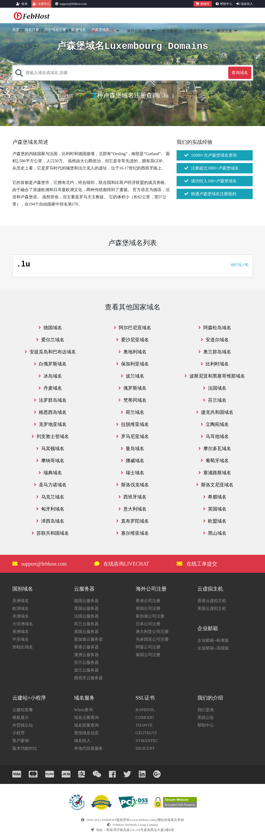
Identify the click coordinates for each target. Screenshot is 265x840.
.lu (165, 95)
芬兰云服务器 (86, 662)
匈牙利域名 (50, 509)
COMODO (145, 717)
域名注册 (32, 30)
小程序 (18, 733)
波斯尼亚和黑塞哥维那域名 (215, 376)
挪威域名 (132, 460)
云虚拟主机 (195, 31)
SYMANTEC (147, 740)
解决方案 (224, 31)
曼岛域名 (132, 448)
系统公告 (205, 717)
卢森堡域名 (100, 30)
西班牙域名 (132, 496)
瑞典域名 (50, 472)
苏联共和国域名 (50, 533)
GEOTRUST (146, 733)
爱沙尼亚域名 (132, 339)
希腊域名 (214, 496)
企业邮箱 (170, 31)
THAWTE (144, 725)
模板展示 (20, 717)
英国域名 (214, 509)
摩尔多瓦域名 (214, 448)
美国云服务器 (86, 631)
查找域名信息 (86, 733)
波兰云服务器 (86, 670)
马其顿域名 (50, 448)
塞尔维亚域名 (132, 533)
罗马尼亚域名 (132, 436)
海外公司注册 (138, 31)
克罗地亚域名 (50, 424)
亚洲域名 (20, 600)
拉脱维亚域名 (132, 424)
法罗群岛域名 (50, 400)
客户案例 (20, 740)
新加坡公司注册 (150, 616)
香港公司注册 (148, 600)
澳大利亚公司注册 (152, 631)
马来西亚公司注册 (152, 639)
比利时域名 (215, 364)
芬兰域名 (214, 400)
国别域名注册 (55, 30)
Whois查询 (83, 710)
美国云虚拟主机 (211, 608)
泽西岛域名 (50, 521)
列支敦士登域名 (50, 436)
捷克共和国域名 (214, 412)
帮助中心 (226, 4)
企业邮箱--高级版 (213, 648)
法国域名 (214, 388)
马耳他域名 (215, 436)
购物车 (203, 4)
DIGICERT (145, 748)
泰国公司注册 (148, 655)
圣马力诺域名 (50, 484)
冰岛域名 (50, 376)
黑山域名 (214, 533)
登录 (24, 4)
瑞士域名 (132, 472)
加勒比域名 (22, 647)
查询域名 (240, 72)
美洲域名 (20, 631)
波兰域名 (132, 376)
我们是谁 (205, 710)
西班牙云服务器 (88, 678)
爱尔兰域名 (50, 339)
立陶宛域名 (215, 424)
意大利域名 (132, 509)
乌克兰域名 (50, 496)
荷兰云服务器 (86, 624)
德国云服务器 (86, 600)
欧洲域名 (78, 30)
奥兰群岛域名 (214, 351)
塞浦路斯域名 (214, 472)
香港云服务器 (86, 647)
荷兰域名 (132, 412)
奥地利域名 (132, 351)
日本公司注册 (148, 624)
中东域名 (20, 639)
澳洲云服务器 (86, 655)
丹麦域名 (50, 388)
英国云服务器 (86, 608)
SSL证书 (24, 46)
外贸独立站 (22, 725)
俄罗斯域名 (132, 388)
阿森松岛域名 (214, 327)
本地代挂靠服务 (88, 748)
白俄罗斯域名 (50, 364)
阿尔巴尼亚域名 (132, 327)
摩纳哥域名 (50, 460)
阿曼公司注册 (148, 647)
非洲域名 (20, 616)
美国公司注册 (148, 608)
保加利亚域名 (132, 364)
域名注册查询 (86, 717)
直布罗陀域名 (132, 521)
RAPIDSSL (145, 710)
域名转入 (247, 4)
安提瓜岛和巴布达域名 (50, 351)
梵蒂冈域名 (132, 400)
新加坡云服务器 (88, 639)
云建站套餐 (22, 710)
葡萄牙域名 (215, 460)
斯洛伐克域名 (132, 484)
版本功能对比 (24, 748)
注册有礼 (44, 4)
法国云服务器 (86, 616)
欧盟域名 (214, 521)
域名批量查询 (86, 725)
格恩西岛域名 (50, 412)
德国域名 (50, 327)
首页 (16, 30)
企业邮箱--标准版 (213, 640)
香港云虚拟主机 (211, 600)
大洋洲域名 (22, 624)
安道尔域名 (215, 339)
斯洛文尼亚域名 (214, 484)
